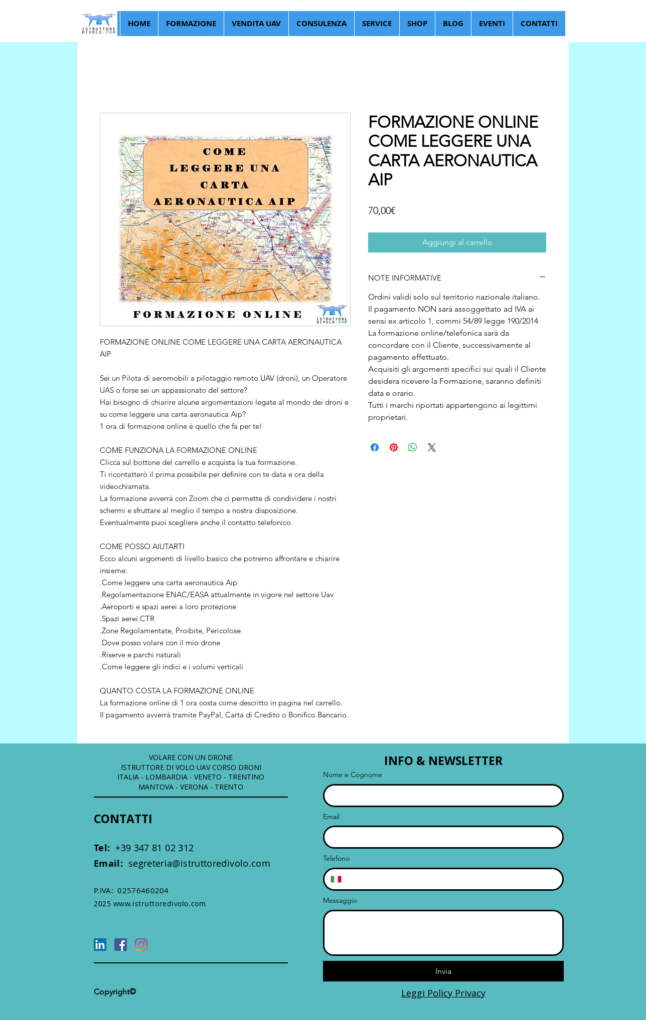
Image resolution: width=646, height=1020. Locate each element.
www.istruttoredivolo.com (159, 903)
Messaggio (340, 900)
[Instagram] (141, 944)
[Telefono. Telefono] (452, 879)
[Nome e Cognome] (440, 796)
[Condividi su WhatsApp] (413, 447)
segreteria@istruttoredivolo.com (182, 863)
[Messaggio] (443, 932)
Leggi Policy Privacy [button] (443, 993)
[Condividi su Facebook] (375, 447)
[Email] (440, 837)
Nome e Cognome (352, 774)
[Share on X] (432, 447)
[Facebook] (120, 944)
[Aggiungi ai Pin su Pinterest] (394, 447)
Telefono (336, 858)
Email (331, 816)
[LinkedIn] (100, 944)
